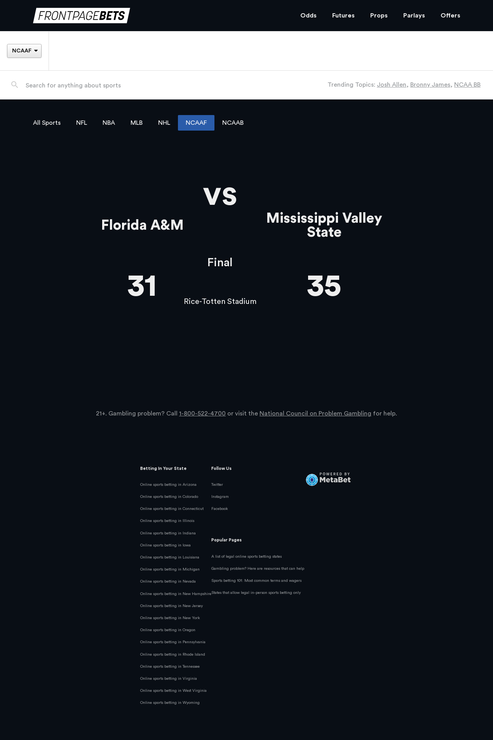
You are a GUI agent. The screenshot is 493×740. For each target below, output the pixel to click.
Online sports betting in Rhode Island (172, 654)
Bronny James (430, 85)
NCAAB (233, 123)
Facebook (219, 509)
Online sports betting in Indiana (168, 533)
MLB (137, 123)
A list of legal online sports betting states (246, 556)
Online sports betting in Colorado (169, 497)
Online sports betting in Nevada (168, 581)
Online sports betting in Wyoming (170, 703)
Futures (343, 15)
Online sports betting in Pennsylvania (173, 642)
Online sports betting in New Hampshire (175, 594)
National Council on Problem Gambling (315, 413)
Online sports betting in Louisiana (169, 557)
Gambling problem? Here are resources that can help (257, 569)
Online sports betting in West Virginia (173, 691)
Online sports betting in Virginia (168, 679)
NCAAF (196, 123)
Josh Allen (391, 85)
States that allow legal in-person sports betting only (256, 593)
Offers (450, 15)
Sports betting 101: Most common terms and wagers (256, 581)
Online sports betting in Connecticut (172, 509)
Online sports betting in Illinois (167, 521)
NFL (81, 123)
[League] (24, 51)
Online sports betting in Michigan (170, 569)
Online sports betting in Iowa (165, 545)
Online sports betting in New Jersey (171, 606)
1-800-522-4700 (202, 413)
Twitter (217, 485)
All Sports (47, 123)
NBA (109, 123)
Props (379, 15)
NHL (164, 123)
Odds (308, 15)
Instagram (220, 497)
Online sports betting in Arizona (168, 485)
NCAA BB (467, 85)
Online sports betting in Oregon (167, 630)
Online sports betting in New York (170, 618)
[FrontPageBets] (159, 15)
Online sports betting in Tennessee (170, 666)
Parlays (414, 15)
